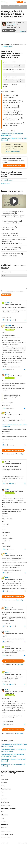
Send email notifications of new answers (13, 291)
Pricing (2, 786)
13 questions (23, 31)
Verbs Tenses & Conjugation (19, 5)
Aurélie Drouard (11, 24)
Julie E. (7, 672)
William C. (8, 608)
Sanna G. (7, 302)
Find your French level (14, 165)
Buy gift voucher (5, 802)
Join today (20, 454)
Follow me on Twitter (6, 837)
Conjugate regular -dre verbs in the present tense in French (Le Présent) (12, 755)
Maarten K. (8, 325)
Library (9, 5)
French (3, 5)
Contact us (3, 821)
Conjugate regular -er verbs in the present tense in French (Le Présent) (14, 745)
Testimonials (4, 782)
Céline (7, 374)
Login (2, 795)
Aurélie (7, 690)
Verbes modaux (5, 183)
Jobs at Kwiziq (4, 815)
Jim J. (6, 413)
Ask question (6, 294)
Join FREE (19, 1)
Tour (2, 775)
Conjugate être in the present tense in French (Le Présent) (13, 765)
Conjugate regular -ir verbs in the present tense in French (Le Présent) (13, 750)
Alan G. (7, 577)
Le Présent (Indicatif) (6, 46)
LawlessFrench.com (6, 831)
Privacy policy (5, 842)
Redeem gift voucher (6, 805)
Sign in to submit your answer (13, 450)
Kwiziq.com (4, 827)
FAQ (2, 811)
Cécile (7, 489)
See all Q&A (5, 267)
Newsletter (3, 798)
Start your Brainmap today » (12, 151)
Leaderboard (4, 779)
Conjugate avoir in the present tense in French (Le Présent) (13, 760)
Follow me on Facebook (7, 834)
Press (2, 818)
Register (3, 792)
